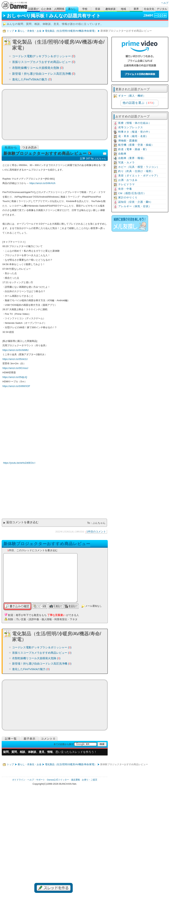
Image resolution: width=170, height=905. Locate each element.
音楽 (97, 9)
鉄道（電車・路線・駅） (133, 149)
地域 (123, 9)
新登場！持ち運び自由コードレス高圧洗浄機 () (43, 73)
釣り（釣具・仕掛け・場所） (136, 171)
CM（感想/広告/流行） (132, 193)
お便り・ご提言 (89, 779)
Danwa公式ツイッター (58, 779)
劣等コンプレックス (130, 127)
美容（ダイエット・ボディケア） (139, 175)
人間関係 (59, 9)
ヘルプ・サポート (36, 779)
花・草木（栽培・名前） (133, 136)
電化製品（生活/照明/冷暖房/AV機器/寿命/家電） (71, 30)
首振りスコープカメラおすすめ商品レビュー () (43, 61)
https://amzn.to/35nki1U (15, 359)
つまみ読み (29, 147)
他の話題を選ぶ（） (139, 102)
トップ (10, 30)
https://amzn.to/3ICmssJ (15, 368)
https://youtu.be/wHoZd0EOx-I (19, 462)
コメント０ (48, 738)
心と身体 (46, 9)
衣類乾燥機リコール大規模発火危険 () (38, 67)
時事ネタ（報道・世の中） (134, 131)
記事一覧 (11, 738)
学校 (84, 9)
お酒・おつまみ (128, 180)
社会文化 (149, 9)
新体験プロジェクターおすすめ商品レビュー (46, 543)
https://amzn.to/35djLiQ (14, 377)
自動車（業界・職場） (132, 158)
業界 (136, 9)
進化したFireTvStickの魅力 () (32, 79)
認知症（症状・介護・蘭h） (135, 202)
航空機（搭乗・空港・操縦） (136, 145)
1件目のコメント (96, 531)
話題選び (33, 9)
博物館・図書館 (128, 140)
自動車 (122, 153)
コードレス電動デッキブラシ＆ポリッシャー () (43, 56)
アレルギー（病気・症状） (134, 206)
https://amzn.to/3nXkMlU (15, 350)
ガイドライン (18, 779)
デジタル (162, 9)
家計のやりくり (128, 197)
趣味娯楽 (110, 9)
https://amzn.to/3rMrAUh (42, 183)
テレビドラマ (126, 184)
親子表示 (29, 738)
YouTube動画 (61, 426)
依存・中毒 (125, 188)
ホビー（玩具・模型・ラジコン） (139, 167)
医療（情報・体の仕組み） (134, 123)
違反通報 (75, 779)
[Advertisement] (55, 115)
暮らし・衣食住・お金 (29, 30)
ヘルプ (164, 2)
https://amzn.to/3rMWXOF (16, 386)
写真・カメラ (126, 162)
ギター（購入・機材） (132, 95)
